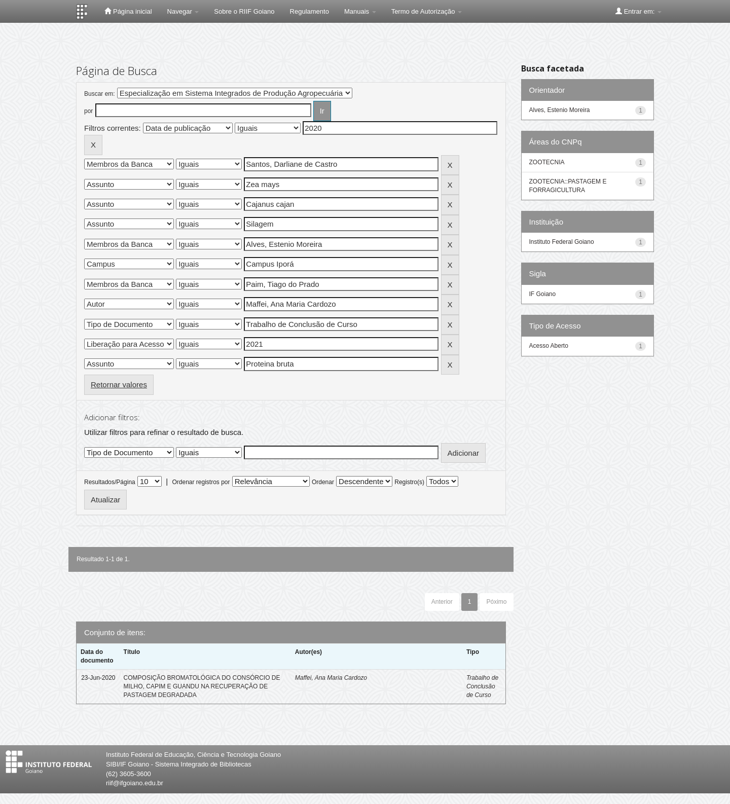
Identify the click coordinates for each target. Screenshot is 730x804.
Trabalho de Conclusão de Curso (482, 686)
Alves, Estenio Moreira (559, 110)
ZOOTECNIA (547, 162)
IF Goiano (542, 294)
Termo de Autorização (426, 11)
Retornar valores (119, 384)
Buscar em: (99, 93)
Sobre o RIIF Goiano (244, 11)
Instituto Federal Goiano (561, 241)
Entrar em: (638, 11)
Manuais (360, 11)
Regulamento (309, 11)
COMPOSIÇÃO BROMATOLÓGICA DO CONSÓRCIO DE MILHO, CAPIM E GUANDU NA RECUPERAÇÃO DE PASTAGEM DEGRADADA (202, 686)
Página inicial (128, 11)
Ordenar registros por (201, 482)
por (88, 111)
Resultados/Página (109, 482)
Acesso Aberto (548, 345)
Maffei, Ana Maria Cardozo (331, 677)
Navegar (183, 11)
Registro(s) (409, 482)
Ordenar (323, 482)
